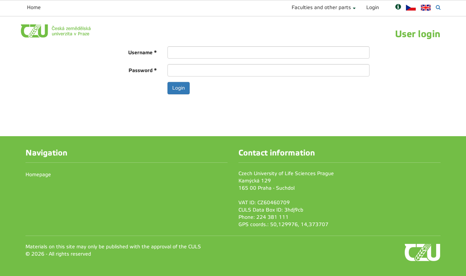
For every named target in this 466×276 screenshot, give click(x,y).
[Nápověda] (398, 7)
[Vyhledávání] (438, 7)
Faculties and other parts (321, 7)
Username (142, 52)
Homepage (38, 174)
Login (372, 7)
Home (34, 7)
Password (143, 70)
